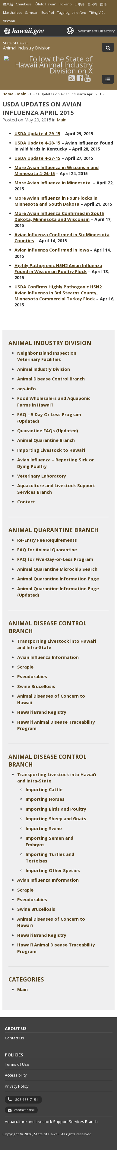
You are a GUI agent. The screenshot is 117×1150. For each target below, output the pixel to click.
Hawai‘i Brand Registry (41, 712)
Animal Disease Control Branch (51, 379)
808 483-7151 (26, 1099)
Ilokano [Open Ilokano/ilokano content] (65, 4)
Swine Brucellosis (36, 686)
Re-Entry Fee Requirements (47, 540)
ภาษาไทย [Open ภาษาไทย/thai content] (79, 12)
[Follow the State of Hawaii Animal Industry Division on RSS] (71, 78)
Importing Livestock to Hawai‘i (51, 450)
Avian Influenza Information (48, 657)
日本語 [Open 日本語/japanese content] (79, 4)
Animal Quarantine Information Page (58, 579)
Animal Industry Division (26, 48)
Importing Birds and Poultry (56, 809)
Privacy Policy (16, 1086)
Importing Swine (44, 828)
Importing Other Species (53, 870)
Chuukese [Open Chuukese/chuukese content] (24, 4)
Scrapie (25, 667)
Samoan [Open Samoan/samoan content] (31, 12)
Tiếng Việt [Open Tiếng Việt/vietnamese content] (97, 12)
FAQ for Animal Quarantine (47, 550)
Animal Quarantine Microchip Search (57, 569)
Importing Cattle (44, 789)
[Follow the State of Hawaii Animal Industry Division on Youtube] (87, 78)
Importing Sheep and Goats (56, 818)
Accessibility (16, 1075)
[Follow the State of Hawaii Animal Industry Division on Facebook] (80, 78)
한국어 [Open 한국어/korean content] (92, 4)
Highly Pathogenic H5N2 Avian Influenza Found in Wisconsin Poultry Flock (58, 268)
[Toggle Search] (108, 47)
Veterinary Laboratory (41, 476)
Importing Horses (45, 799)
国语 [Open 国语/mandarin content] (103, 4)
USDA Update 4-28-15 (37, 143)
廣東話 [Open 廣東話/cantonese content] (8, 4)
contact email (24, 1110)
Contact (26, 502)
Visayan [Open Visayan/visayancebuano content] (9, 21)
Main (22, 94)
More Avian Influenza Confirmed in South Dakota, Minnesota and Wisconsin (59, 216)
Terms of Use (17, 1064)
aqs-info (26, 389)
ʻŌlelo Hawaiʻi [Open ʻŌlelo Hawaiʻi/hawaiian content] (45, 4)
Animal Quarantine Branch (46, 440)
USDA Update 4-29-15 (37, 133)
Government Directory (94, 31)
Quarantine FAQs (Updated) (47, 430)
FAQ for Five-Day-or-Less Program (55, 559)
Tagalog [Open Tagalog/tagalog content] (63, 12)
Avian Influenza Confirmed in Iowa (51, 250)
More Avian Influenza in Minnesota (53, 183)
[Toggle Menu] (108, 79)
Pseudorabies (32, 676)
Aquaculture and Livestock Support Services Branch (51, 1121)
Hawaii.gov (23, 31)
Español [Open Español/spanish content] (47, 12)
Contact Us (14, 1038)
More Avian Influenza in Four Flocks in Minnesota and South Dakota (55, 201)
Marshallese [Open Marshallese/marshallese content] (12, 12)
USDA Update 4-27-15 (37, 158)
